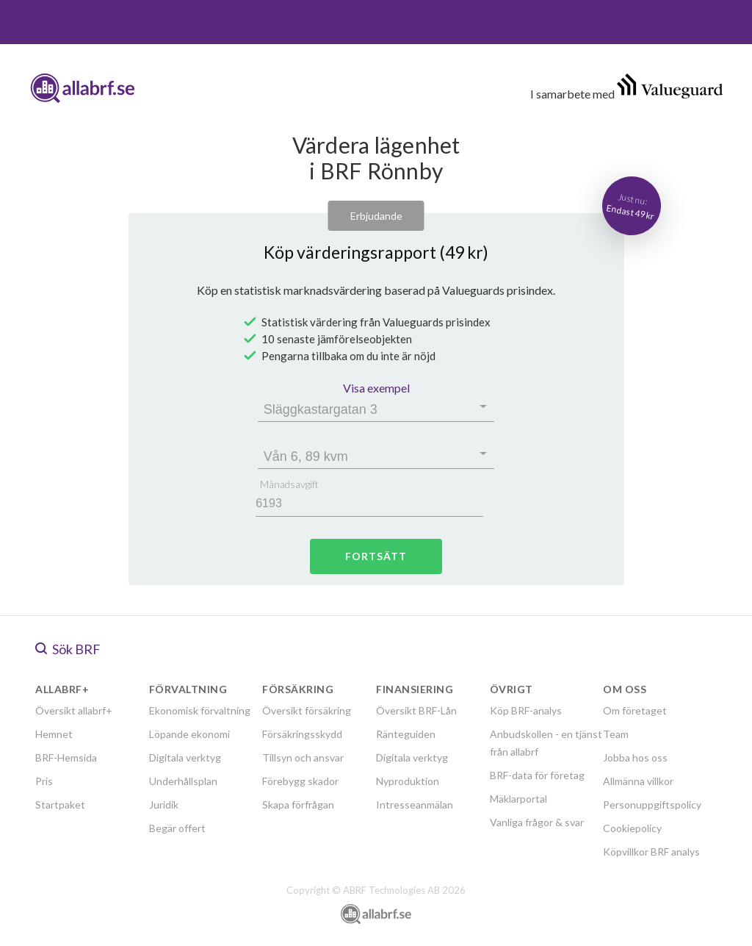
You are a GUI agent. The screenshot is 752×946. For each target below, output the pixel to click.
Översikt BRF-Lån (416, 710)
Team (616, 734)
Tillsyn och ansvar (303, 757)
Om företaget (635, 710)
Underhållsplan (183, 781)
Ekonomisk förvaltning (199, 710)
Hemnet (54, 734)
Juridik (163, 804)
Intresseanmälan (414, 804)
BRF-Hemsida (66, 757)
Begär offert (177, 828)
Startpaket (60, 804)
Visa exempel (376, 388)
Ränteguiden (405, 734)
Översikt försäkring (306, 710)
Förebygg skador (300, 781)
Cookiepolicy (632, 828)
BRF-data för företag (537, 775)
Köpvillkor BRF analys (651, 851)
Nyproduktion (407, 781)
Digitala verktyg (185, 757)
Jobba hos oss (635, 757)
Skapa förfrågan (298, 804)
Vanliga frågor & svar (537, 822)
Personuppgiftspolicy (652, 804)
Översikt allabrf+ (73, 710)
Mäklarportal (518, 798)
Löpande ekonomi (189, 734)
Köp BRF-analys (526, 710)
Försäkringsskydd (302, 734)
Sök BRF (68, 649)
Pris (44, 781)
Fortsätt (376, 556)
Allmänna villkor (638, 781)
